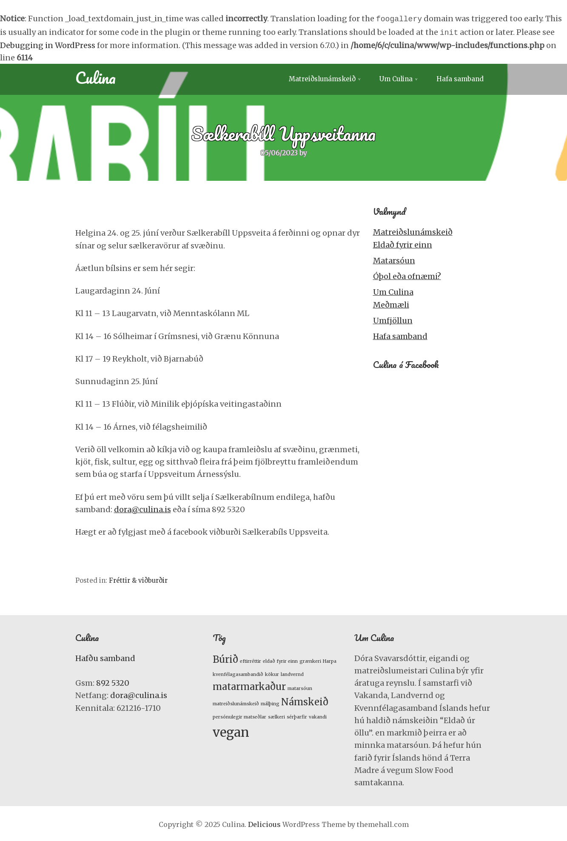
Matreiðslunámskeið (322, 77)
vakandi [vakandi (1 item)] (318, 715)
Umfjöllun (393, 319)
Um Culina (396, 77)
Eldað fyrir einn (402, 243)
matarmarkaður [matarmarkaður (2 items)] (249, 685)
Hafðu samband (105, 656)
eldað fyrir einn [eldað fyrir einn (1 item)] (280, 659)
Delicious (264, 822)
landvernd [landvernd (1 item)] (292, 673)
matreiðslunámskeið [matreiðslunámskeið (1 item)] (236, 702)
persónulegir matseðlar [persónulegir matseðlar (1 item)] (239, 715)
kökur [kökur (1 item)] (272, 673)
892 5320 (112, 681)
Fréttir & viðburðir (138, 579)
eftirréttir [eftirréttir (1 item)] (250, 659)
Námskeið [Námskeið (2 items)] (304, 700)
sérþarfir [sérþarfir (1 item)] (297, 715)
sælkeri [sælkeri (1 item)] (276, 715)
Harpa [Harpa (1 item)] (329, 659)
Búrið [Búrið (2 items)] (225, 658)
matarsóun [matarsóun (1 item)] (300, 687)
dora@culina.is (142, 508)
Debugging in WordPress (47, 43)
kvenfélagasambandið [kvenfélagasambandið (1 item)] (238, 673)
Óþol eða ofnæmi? (407, 274)
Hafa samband (460, 77)
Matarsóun (394, 259)
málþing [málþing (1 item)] (270, 702)
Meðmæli (391, 303)
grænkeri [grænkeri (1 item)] (310, 659)
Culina (95, 76)
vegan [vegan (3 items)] (231, 730)
